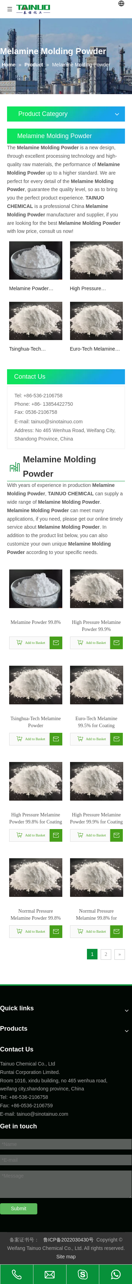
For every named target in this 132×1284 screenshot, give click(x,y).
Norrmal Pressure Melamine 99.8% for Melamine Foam (96, 915)
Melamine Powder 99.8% (29, 289)
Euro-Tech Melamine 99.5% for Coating (92, 349)
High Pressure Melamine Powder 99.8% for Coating (35, 818)
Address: (24, 430)
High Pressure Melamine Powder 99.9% (89, 289)
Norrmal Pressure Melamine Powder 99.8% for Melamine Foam (36, 915)
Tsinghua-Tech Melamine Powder (29, 349)
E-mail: (22, 421)
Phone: (22, 404)
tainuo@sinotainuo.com (57, 421)
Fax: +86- (10, 1105)
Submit (18, 1208)
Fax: (19, 412)
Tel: (18, 395)
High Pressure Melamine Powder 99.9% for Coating (96, 818)
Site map (66, 1256)
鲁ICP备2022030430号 (68, 1240)
